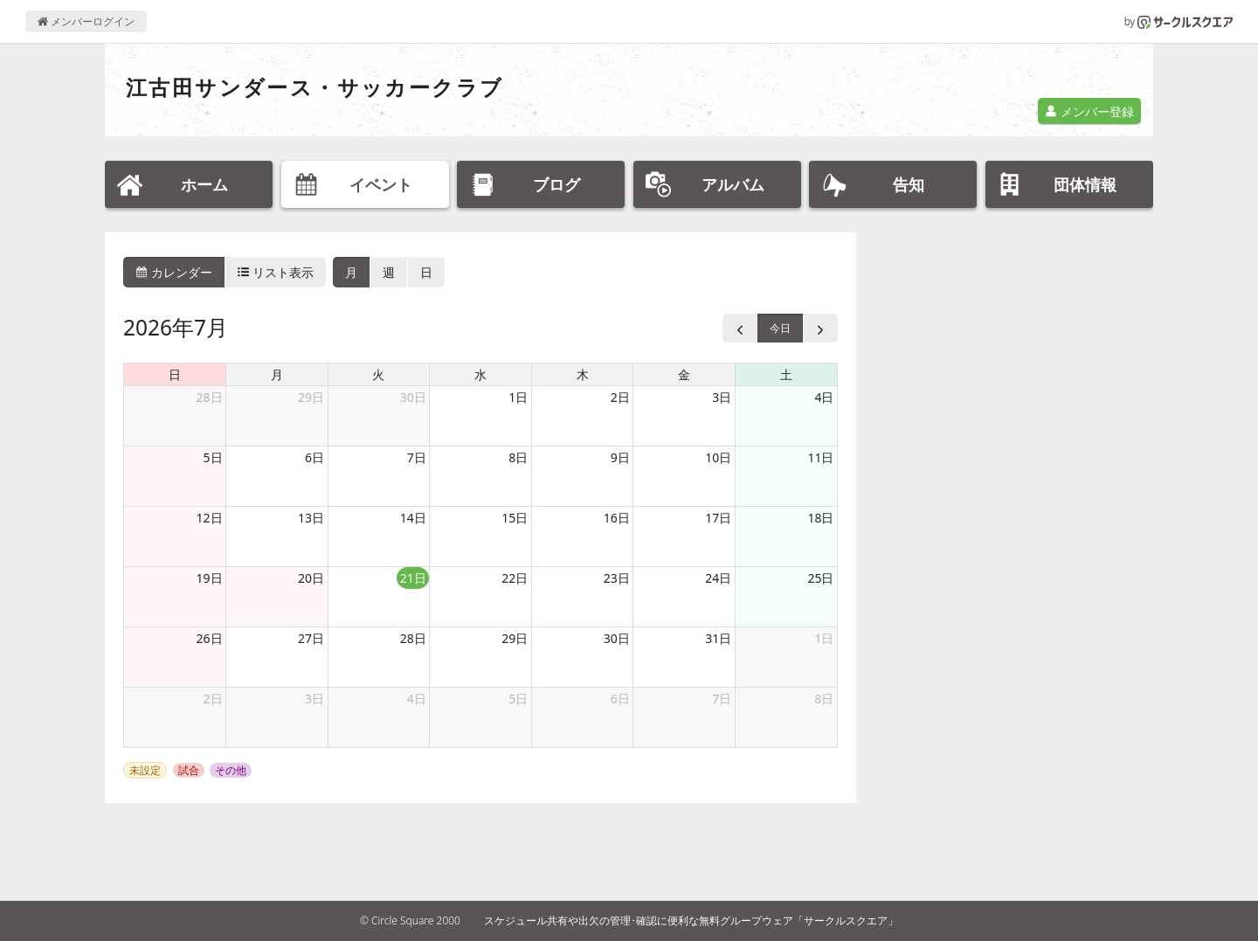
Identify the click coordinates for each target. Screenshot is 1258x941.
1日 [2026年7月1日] (518, 397)
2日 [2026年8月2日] (213, 698)
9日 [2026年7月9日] (620, 457)
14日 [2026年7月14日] (413, 517)
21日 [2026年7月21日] (413, 578)
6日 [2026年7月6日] (314, 457)
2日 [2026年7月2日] (620, 397)
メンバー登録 (1089, 111)
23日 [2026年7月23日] (617, 578)
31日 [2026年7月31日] (718, 638)
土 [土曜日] (786, 374)
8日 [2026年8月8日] (823, 698)
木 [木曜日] (583, 374)
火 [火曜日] (378, 374)
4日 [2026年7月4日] (823, 397)
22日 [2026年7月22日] (514, 578)
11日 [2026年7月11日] (820, 457)
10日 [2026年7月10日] (718, 457)
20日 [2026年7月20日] (311, 578)
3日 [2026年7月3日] (721, 397)
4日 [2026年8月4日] (416, 698)
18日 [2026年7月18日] (820, 517)
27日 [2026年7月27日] (311, 638)
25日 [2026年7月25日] (820, 578)
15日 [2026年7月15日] (514, 517)
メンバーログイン (86, 21)
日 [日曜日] (175, 374)
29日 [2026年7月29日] (514, 638)
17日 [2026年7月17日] (718, 517)
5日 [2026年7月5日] (213, 457)
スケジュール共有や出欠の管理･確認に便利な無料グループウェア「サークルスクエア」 (691, 920)
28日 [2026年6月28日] (210, 397)
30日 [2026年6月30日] (413, 397)
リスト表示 (276, 272)
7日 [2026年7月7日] (416, 457)
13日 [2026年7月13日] (311, 517)
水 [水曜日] (480, 374)
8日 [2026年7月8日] (518, 457)
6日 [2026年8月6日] (620, 698)
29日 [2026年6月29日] (311, 397)
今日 (780, 328)
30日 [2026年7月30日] (617, 638)
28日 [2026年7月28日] (413, 638)
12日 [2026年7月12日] (210, 517)
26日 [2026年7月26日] (210, 638)
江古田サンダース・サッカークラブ (314, 87)
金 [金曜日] (684, 374)
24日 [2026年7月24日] (718, 578)
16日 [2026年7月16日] (617, 517)
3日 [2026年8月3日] (314, 698)
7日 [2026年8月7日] (721, 698)
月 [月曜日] (277, 374)
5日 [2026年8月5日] (518, 698)
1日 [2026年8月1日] (823, 638)
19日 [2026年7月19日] (210, 578)
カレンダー (173, 272)
